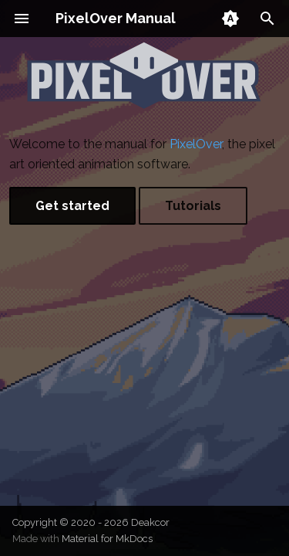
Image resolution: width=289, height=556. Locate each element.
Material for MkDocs (107, 538)
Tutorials (193, 205)
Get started (72, 205)
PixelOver (196, 144)
